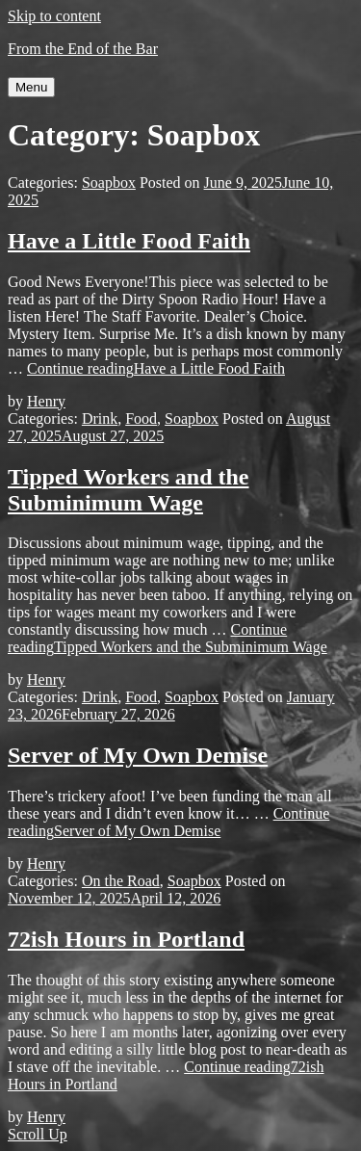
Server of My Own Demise (138, 755)
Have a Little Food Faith (129, 240)
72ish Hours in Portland (126, 939)
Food (141, 418)
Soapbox (109, 182)
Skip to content (54, 16)
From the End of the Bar (83, 48)
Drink (99, 418)
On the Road (121, 881)
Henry (46, 401)
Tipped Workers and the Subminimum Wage (128, 489)
